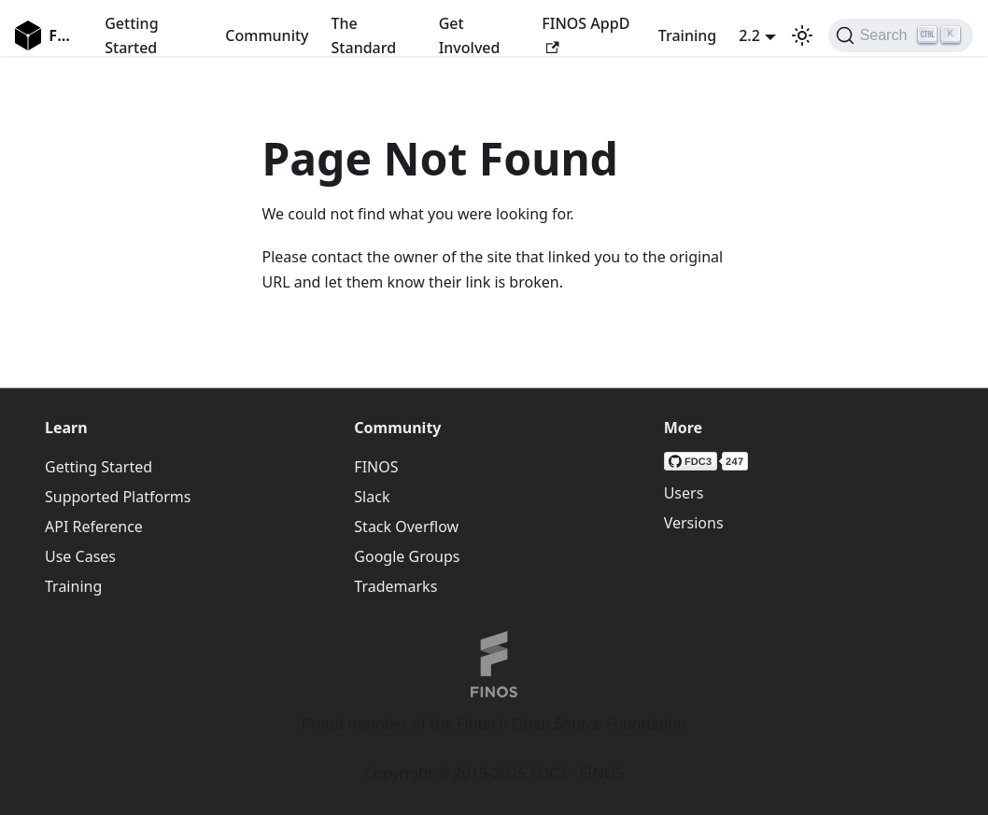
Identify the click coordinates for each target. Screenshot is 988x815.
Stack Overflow (406, 526)
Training (687, 35)
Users (684, 493)
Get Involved (470, 35)
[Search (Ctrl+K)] (900, 35)
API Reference (94, 526)
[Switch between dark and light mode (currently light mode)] (802, 35)
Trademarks (395, 586)
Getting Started (131, 35)
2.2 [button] (749, 35)
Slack (371, 496)
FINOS (376, 467)
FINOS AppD (585, 33)
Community (266, 35)
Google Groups (406, 556)
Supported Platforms (118, 496)
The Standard (364, 35)
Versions (694, 523)
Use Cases (80, 556)
